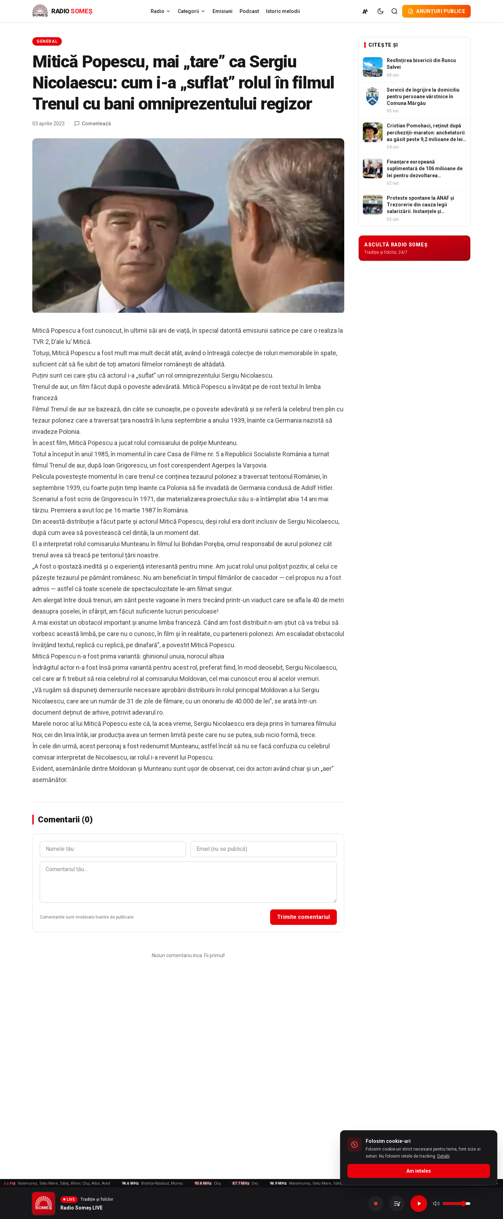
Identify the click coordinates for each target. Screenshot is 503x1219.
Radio (161, 11)
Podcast (249, 11)
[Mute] (436, 1203)
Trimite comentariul (303, 917)
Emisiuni (223, 11)
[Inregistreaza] (376, 1203)
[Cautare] (394, 11)
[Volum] (457, 1203)
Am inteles (418, 1171)
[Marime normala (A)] (366, 11)
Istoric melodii (283, 11)
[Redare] (418, 1203)
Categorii (191, 11)
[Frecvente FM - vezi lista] (251, 1183)
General (47, 41)
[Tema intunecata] (380, 11)
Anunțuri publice (436, 11)
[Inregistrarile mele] (397, 1203)
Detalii (443, 1156)
